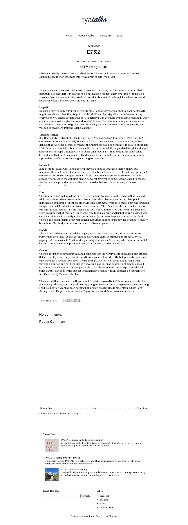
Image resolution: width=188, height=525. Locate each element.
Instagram (105, 35)
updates (104, 499)
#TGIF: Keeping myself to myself (62, 457)
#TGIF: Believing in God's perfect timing (81, 439)
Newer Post (46, 408)
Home (69, 35)
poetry (103, 503)
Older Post (142, 408)
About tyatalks (86, 35)
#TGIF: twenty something (74, 469)
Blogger (113, 516)
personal (104, 495)
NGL (119, 35)
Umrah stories (107, 507)
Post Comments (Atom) (65, 413)
